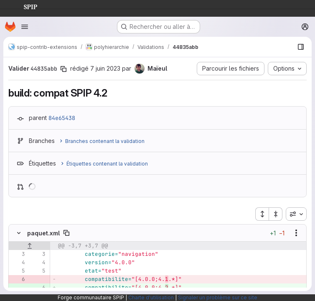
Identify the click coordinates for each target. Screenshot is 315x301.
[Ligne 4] (18, 262)
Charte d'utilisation (151, 297)
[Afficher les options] (296, 233)
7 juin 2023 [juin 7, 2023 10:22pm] (105, 68)
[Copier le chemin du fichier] (66, 233)
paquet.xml (43, 233)
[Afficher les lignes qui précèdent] (29, 246)
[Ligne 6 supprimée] (18, 279)
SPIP (23, 6)
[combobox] (296, 214)
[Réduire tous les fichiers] (275, 214)
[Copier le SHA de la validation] (63, 69)
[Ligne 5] (18, 271)
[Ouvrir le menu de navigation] (24, 26)
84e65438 (61, 118)
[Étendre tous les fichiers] (262, 214)
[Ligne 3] (18, 254)
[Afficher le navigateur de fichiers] (300, 47)
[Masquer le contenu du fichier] (19, 233)
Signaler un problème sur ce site (217, 297)
